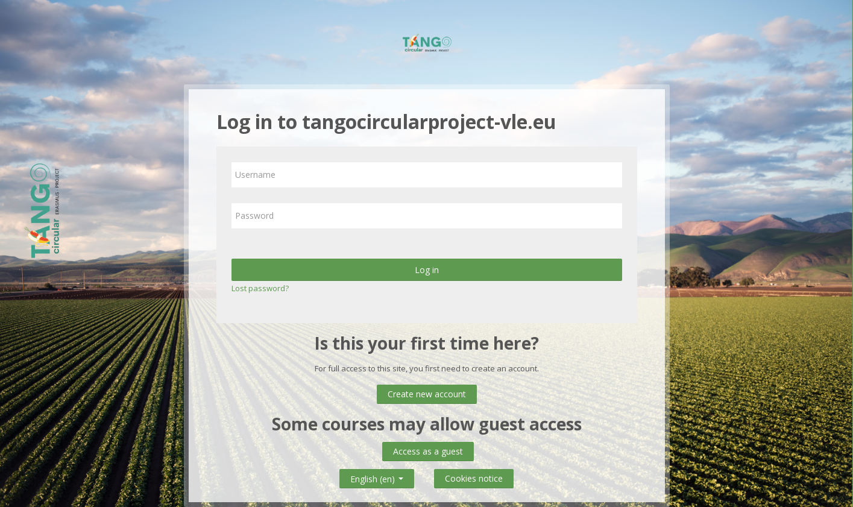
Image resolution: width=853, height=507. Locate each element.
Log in (427, 270)
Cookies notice (474, 478)
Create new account (427, 394)
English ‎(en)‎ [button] (376, 476)
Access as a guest (428, 451)
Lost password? (260, 288)
